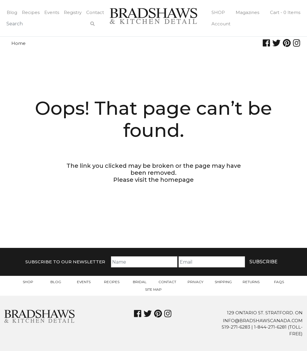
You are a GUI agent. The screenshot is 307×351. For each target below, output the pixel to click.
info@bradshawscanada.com (263, 320)
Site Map (153, 289)
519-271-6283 (236, 327)
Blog (12, 12)
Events (51, 12)
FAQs (279, 282)
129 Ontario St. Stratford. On (265, 312)
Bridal (140, 282)
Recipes (31, 12)
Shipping (223, 282)
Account (220, 24)
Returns (251, 282)
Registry (73, 12)
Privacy (195, 282)
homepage (177, 179)
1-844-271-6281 (270, 327)
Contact (95, 12)
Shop (218, 12)
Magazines (247, 12)
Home (18, 43)
